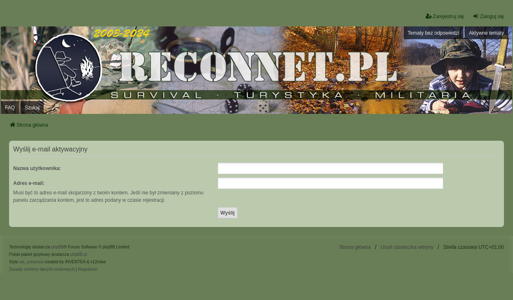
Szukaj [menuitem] (32, 108)
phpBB (57, 247)
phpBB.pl (78, 254)
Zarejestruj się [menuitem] (445, 16)
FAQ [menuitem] (10, 108)
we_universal (31, 262)
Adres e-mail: (29, 183)
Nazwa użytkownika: (37, 168)
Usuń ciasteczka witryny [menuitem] (407, 247)
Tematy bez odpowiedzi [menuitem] (433, 33)
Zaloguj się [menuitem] (488, 16)
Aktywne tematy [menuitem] (486, 33)
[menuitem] (42, 269)
